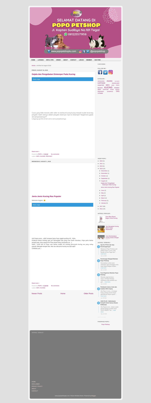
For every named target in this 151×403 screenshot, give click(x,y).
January (103, 203)
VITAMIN (100, 93)
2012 (101, 209)
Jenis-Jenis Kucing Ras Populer (46, 196)
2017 (101, 206)
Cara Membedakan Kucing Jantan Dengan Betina (112, 237)
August (103, 181)
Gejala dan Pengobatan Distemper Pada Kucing (53, 74)
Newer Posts (37, 294)
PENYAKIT (49, 156)
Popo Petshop (106, 324)
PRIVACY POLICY (37, 386)
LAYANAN (41, 60)
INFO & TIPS (50, 60)
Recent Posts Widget (102, 317)
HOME (33, 60)
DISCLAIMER (36, 384)
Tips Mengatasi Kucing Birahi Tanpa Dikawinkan (112, 228)
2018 (101, 168)
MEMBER (89, 60)
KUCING (42, 156)
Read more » (35, 151)
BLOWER (117, 81)
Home (33, 65)
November (104, 173)
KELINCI (100, 87)
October (103, 176)
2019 (101, 166)
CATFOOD (101, 83)
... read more (106, 282)
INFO (37, 156)
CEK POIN (97, 60)
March (103, 198)
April (102, 195)
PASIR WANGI (114, 89)
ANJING (109, 81)
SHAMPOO (110, 91)
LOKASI (81, 60)
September (104, 178)
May (102, 193)
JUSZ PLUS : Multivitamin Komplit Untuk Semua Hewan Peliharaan (109, 302)
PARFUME (105, 89)
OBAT (99, 89)
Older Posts (88, 294)
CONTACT (73, 60)
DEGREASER (115, 83)
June (102, 190)
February (104, 200)
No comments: (55, 154)
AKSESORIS (101, 81)
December (104, 171)
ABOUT (65, 60)
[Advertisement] (62, 96)
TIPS (117, 91)
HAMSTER (101, 85)
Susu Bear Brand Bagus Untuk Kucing (111, 217)
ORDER (58, 60)
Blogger (93, 395)
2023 (101, 161)
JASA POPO (115, 85)
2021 (101, 163)
